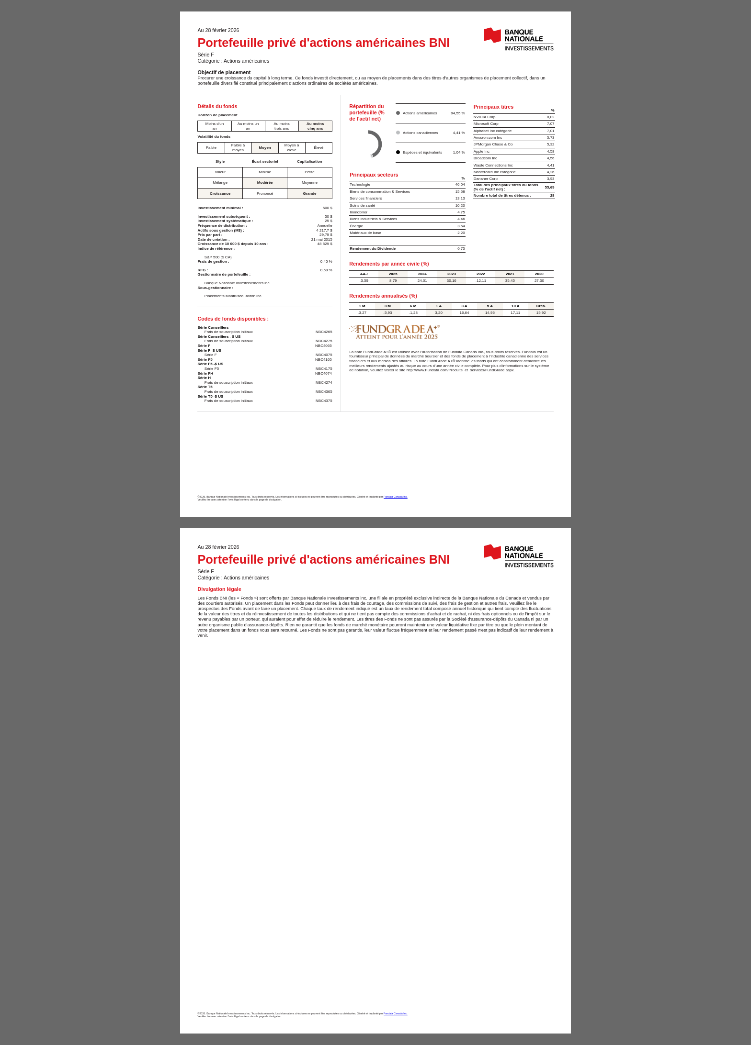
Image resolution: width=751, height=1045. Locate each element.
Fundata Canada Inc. (396, 496)
